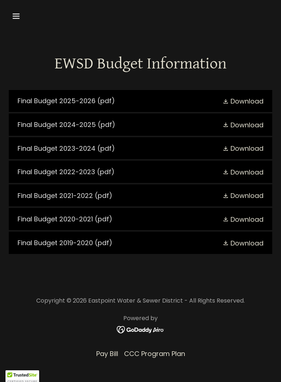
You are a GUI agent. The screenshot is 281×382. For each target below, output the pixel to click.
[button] (39, 16)
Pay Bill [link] (107, 353)
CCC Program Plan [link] (154, 353)
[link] (140, 101)
